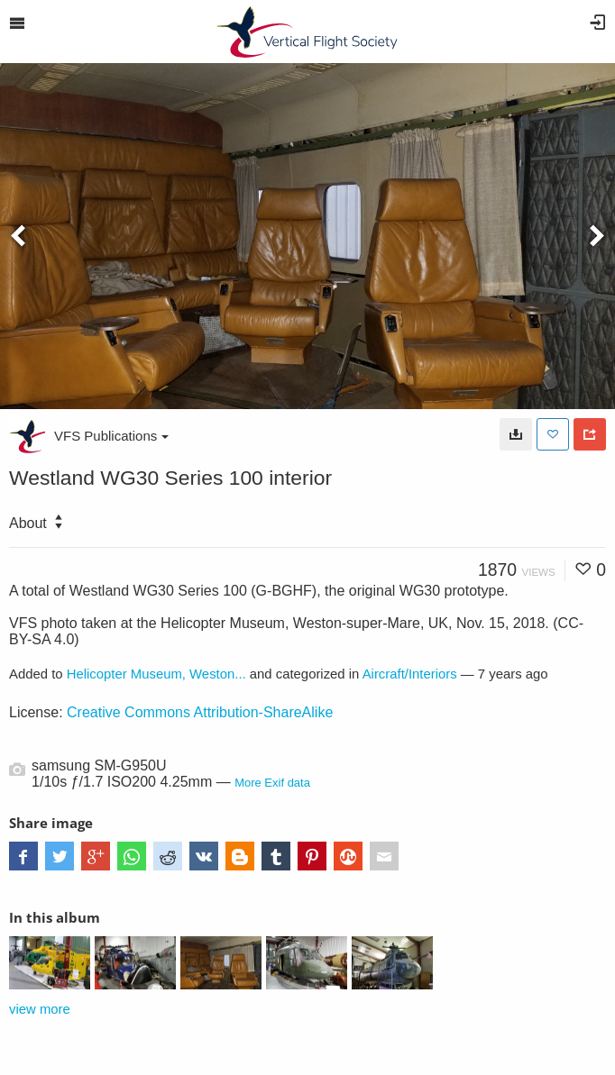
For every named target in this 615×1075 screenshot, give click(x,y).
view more (39, 1009)
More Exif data (272, 782)
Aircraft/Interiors (410, 674)
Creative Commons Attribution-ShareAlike (200, 712)
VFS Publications (111, 435)
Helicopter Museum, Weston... (156, 674)
